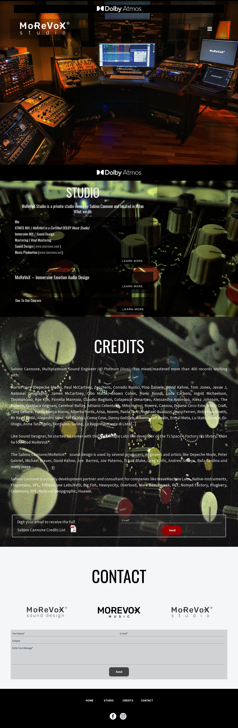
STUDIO (109, 700)
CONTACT (147, 700)
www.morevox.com (47, 246)
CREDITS (127, 700)
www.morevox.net (50, 252)
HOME (89, 700)
